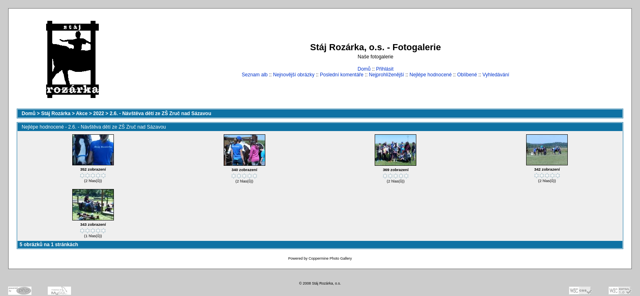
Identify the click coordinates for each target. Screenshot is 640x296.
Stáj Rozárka (56, 113)
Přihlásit (384, 69)
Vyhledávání (495, 75)
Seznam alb (254, 75)
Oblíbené (467, 75)
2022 (98, 113)
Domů (364, 69)
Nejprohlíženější (386, 75)
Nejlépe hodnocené (430, 75)
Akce (82, 113)
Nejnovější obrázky (293, 75)
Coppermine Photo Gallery (330, 258)
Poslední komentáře (342, 75)
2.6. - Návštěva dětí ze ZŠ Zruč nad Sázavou (160, 113)
